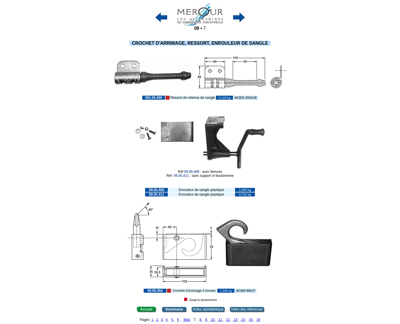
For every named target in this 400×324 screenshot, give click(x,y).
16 (258, 320)
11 (219, 320)
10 (212, 320)
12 (228, 320)
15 (251, 320)
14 (242, 320)
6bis (186, 320)
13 (235, 320)
